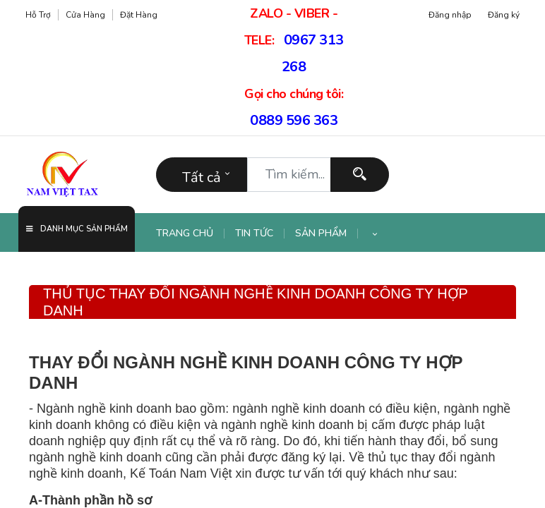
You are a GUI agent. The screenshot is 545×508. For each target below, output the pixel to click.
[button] (375, 233)
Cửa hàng (85, 14)
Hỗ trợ (38, 14)
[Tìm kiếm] (359, 174)
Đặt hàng (138, 14)
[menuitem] (190, 233)
